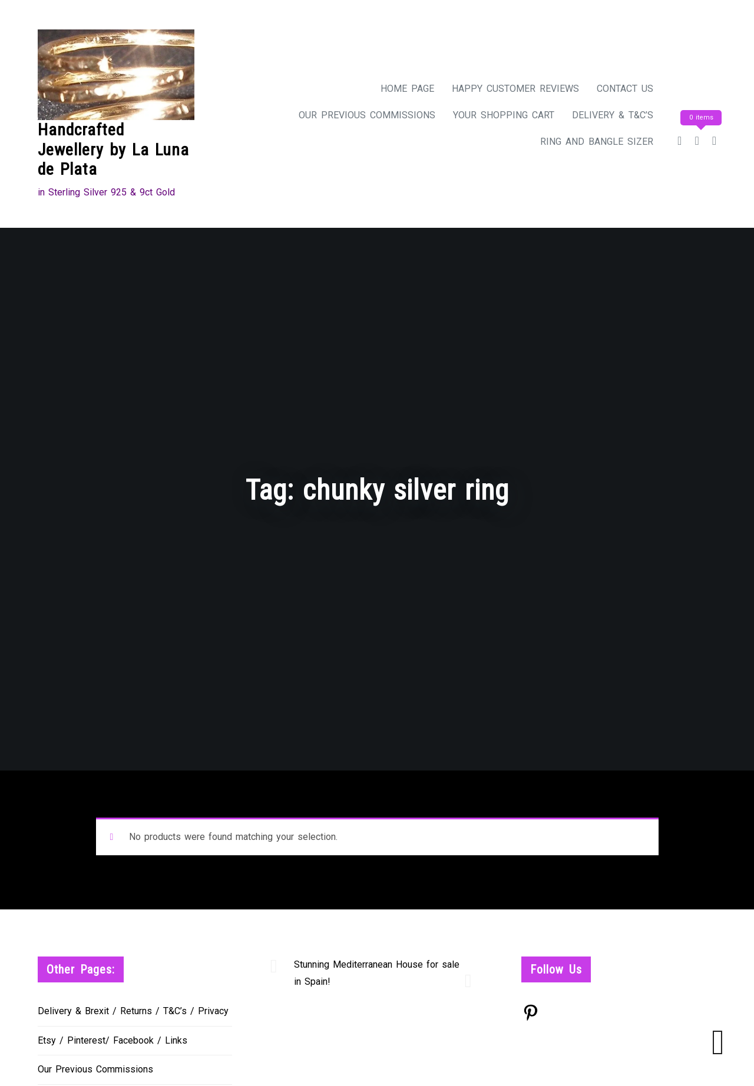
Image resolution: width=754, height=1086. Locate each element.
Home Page (407, 88)
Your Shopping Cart (503, 115)
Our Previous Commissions (367, 115)
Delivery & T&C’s (612, 115)
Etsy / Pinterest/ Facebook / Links (112, 1040)
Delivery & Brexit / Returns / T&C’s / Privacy (133, 1011)
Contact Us (625, 88)
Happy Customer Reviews (515, 88)
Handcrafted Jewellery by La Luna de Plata (113, 149)
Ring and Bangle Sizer (596, 141)
